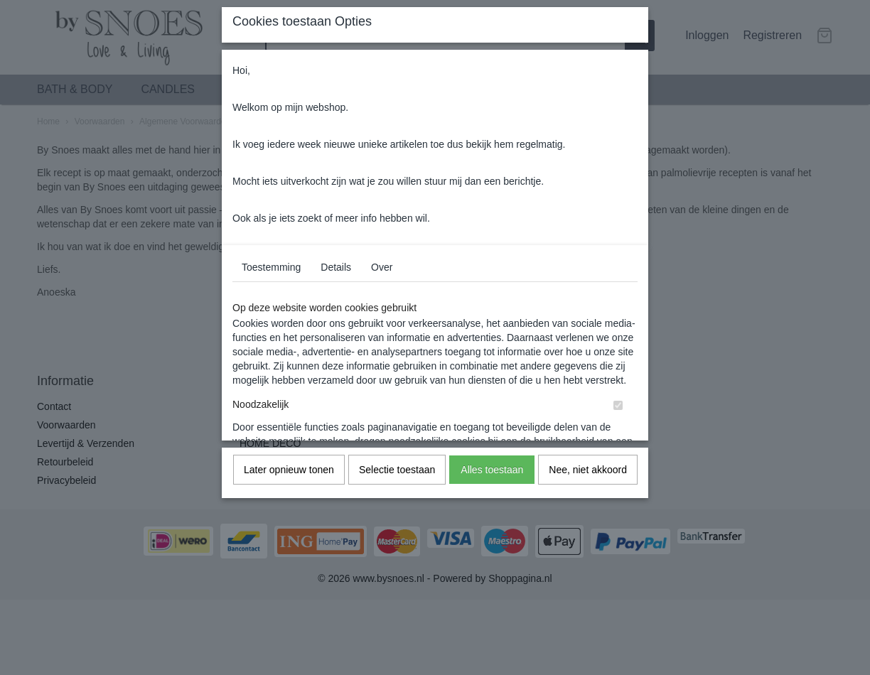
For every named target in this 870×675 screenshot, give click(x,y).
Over (381, 267)
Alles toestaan (492, 469)
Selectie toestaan (397, 469)
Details (336, 267)
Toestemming (271, 267)
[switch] (618, 405)
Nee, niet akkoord (588, 469)
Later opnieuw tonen (289, 469)
